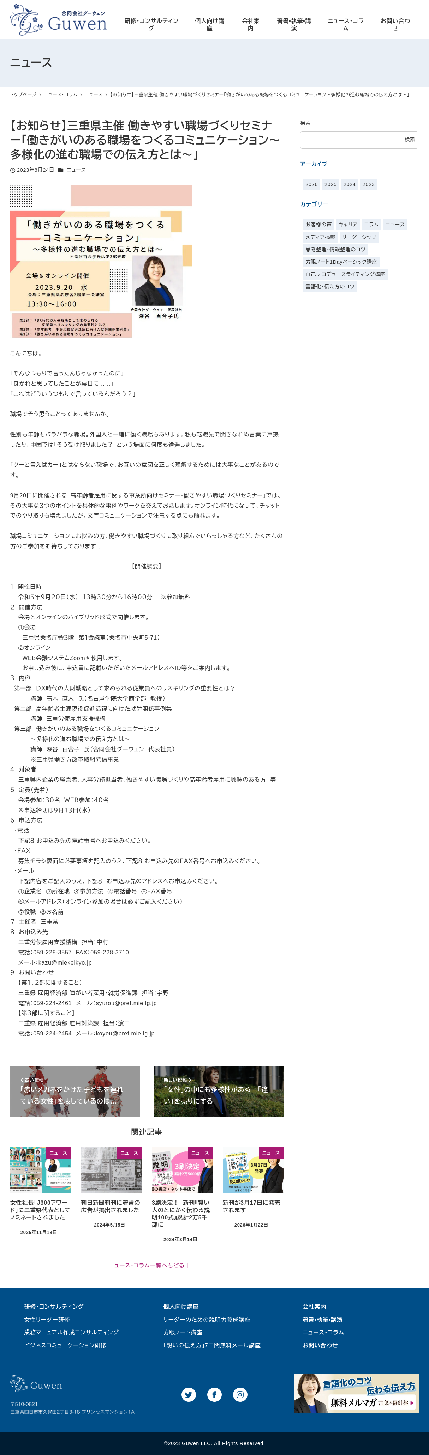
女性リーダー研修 (47, 1320)
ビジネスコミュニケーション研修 (65, 1346)
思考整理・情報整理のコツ (335, 249)
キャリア (348, 225)
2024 (350, 184)
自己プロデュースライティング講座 (345, 274)
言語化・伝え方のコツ (329, 286)
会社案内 (314, 1307)
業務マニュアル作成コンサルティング (71, 1332)
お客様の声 (318, 225)
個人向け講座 (181, 1307)
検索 (305, 123)
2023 (369, 184)
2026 (311, 184)
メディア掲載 (320, 237)
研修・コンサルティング (54, 1307)
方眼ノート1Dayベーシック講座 (341, 262)
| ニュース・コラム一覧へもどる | (146, 1265)
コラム (371, 225)
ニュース (76, 170)
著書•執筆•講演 (323, 1320)
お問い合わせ (320, 1346)
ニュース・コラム (323, 1332)
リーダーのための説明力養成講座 (207, 1320)
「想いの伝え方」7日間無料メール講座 (212, 1346)
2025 (330, 184)
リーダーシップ (359, 237)
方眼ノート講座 (182, 1332)
